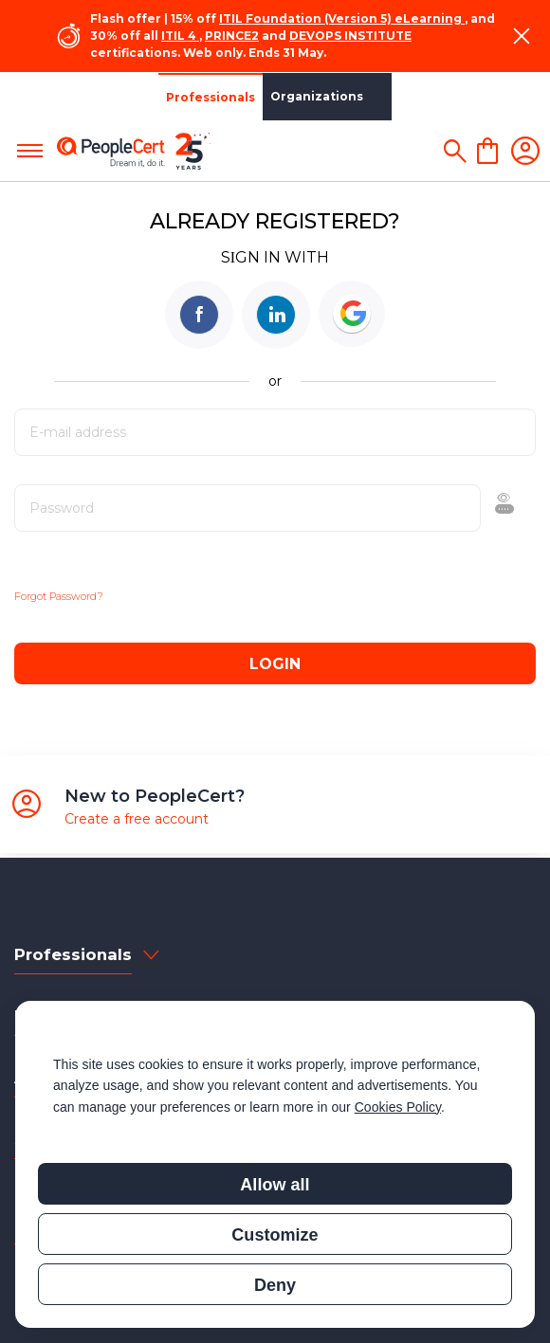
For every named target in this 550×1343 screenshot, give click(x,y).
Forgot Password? (58, 596)
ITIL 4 (178, 35)
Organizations (158, 96)
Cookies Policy (398, 1107)
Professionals (52, 97)
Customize (274, 1234)
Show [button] (452, 508)
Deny (275, 1285)
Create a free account (136, 818)
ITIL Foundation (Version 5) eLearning (340, 18)
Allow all (274, 1184)
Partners (248, 96)
